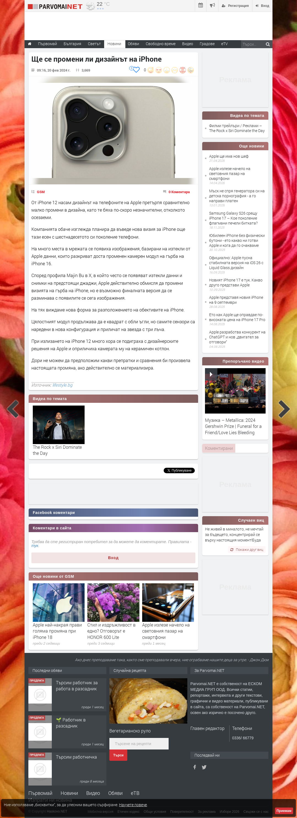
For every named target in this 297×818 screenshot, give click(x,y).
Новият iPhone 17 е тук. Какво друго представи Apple (236, 282)
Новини (114, 43)
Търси (118, 755)
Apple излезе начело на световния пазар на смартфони (166, 631)
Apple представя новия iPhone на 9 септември (236, 300)
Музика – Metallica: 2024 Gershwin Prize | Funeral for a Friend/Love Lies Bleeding (233, 426)
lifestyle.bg (62, 385)
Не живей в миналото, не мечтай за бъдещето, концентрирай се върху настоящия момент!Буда (234, 534)
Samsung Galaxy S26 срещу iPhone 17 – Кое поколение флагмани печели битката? (233, 218)
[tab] (218, 448)
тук (34, 545)
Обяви (115, 793)
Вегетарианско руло (130, 731)
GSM (41, 191)
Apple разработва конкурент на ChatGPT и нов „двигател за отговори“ (237, 336)
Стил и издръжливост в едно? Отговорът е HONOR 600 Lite (111, 631)
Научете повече (133, 804)
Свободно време (160, 43)
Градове (207, 43)
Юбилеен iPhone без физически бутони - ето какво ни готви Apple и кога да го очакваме (237, 240)
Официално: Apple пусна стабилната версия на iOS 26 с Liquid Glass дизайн (236, 262)
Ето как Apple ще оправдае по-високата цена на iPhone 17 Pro (237, 317)
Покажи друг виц (246, 549)
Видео (93, 793)
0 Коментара (179, 191)
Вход (113, 558)
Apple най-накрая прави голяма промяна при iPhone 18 (57, 631)
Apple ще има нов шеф (229, 156)
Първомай (40, 793)
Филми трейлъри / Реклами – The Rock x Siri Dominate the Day (237, 128)
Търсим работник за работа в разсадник (77, 685)
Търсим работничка (76, 757)
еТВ (135, 793)
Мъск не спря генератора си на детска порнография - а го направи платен (237, 195)
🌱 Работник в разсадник (71, 723)
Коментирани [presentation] (219, 448)
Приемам (284, 811)
